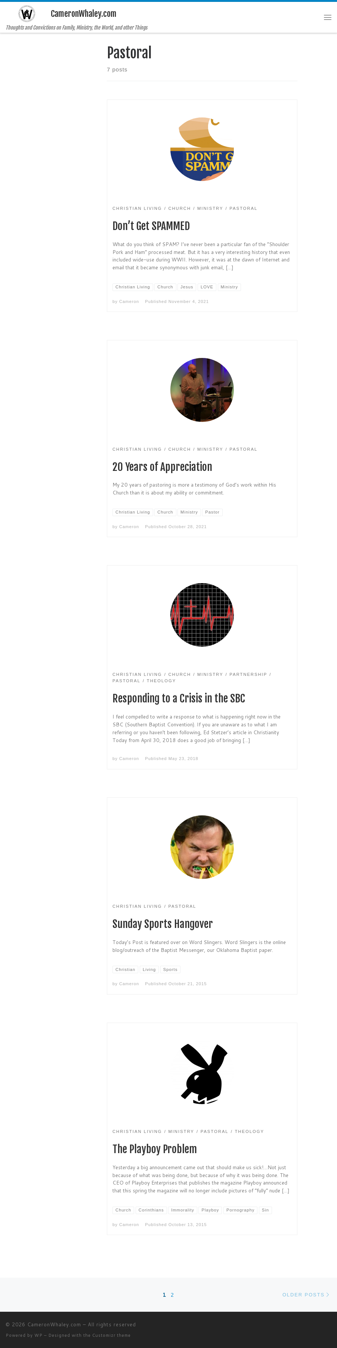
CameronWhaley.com (54, 1324)
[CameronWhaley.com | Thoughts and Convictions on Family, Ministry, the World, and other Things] (27, 13)
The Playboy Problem (154, 1149)
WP (38, 1335)
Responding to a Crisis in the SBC (178, 698)
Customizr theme (111, 1335)
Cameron (129, 301)
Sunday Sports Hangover (162, 924)
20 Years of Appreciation (162, 467)
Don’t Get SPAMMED (151, 226)
